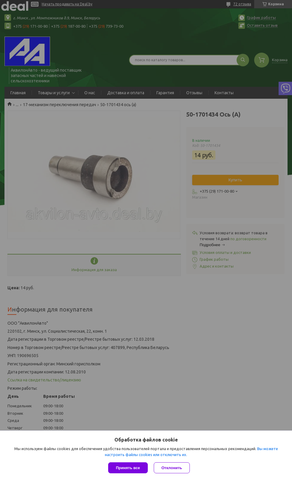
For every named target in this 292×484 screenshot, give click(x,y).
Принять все (128, 468)
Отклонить (171, 468)
